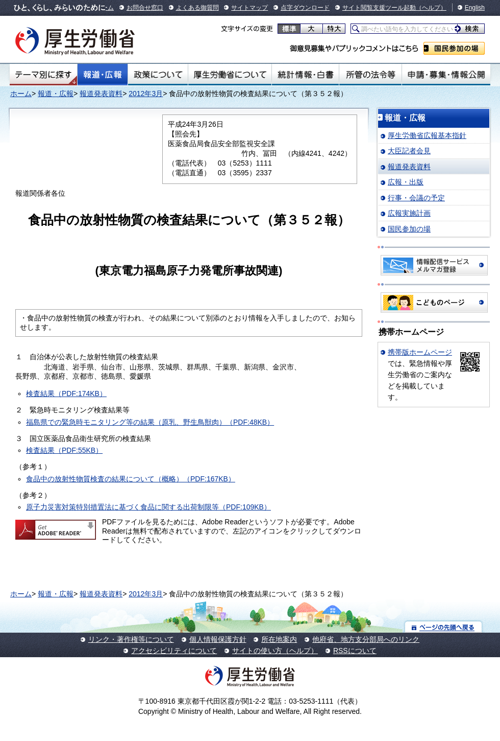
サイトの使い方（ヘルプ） (275, 650)
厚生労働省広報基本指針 (427, 135)
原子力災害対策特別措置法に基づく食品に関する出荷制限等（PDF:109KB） (148, 507)
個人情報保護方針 (217, 639)
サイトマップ (249, 7)
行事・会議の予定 (416, 198)
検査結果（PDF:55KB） (64, 450)
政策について (158, 74)
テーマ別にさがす (43, 74)
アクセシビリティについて (174, 650)
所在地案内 (279, 639)
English (475, 7)
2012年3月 (146, 93)
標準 (289, 28)
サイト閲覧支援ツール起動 (379, 7)
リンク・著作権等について (131, 639)
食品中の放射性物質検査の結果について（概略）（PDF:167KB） (130, 479)
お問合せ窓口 (145, 7)
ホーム (21, 93)
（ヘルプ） (431, 7)
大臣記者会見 (409, 151)
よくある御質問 (197, 7)
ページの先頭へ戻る (444, 627)
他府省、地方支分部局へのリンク (365, 639)
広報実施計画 (409, 213)
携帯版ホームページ (420, 352)
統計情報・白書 (305, 74)
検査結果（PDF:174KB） (66, 393)
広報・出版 (405, 182)
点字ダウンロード (305, 7)
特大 (334, 28)
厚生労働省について (230, 74)
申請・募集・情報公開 (446, 74)
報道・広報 (103, 74)
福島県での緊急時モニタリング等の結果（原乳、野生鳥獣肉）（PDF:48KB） (150, 422)
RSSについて (355, 650)
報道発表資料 (101, 93)
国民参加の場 (454, 48)
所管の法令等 (370, 74)
